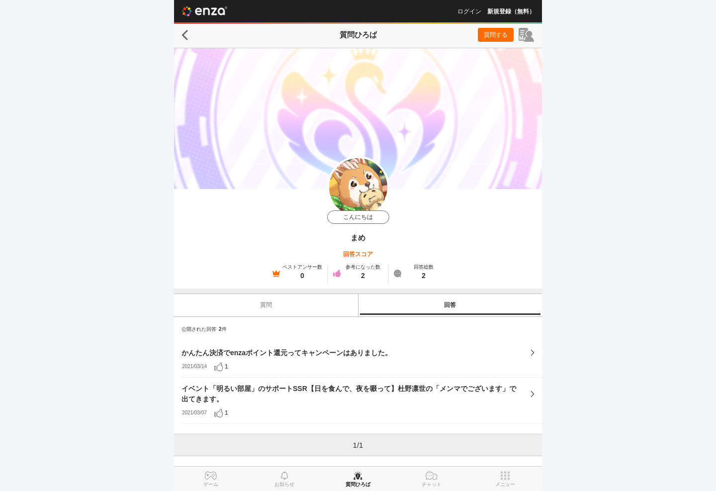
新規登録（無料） (511, 11)
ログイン (469, 11)
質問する (496, 34)
